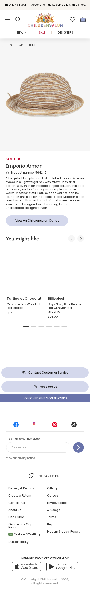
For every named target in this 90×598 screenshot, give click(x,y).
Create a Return (19, 495)
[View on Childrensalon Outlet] (37, 220)
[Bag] (83, 19)
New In (22, 32)
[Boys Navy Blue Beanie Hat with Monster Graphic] (65, 269)
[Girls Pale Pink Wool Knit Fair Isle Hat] (24, 269)
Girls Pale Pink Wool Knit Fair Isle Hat (23, 306)
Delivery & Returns (21, 488)
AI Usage (53, 510)
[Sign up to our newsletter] (78, 447)
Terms (51, 517)
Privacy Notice (57, 503)
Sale (42, 32)
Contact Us (16, 503)
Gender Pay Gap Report (20, 525)
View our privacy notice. (20, 458)
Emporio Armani (25, 166)
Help (50, 524)
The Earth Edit (45, 475)
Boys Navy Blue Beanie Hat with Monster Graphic (64, 307)
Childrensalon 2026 (54, 579)
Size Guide (16, 517)
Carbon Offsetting (24, 534)
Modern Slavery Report (63, 531)
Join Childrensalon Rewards (45, 398)
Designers (65, 32)
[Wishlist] (72, 19)
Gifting (52, 488)
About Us (14, 510)
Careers (53, 495)
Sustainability (18, 542)
